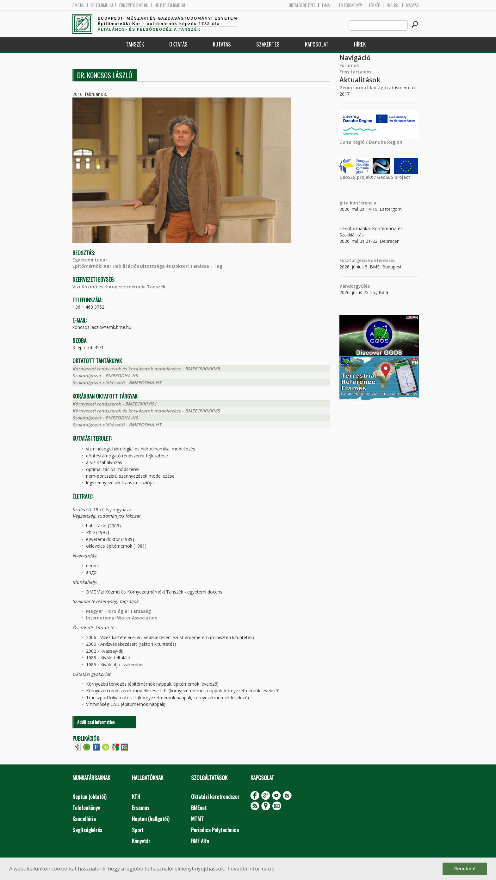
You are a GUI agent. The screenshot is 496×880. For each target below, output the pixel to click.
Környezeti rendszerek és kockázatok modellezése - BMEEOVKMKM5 (146, 369)
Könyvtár (141, 841)
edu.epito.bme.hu (133, 5)
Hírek (360, 44)
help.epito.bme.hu (170, 5)
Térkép (374, 5)
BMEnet (199, 808)
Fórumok (349, 65)
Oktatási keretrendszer (215, 797)
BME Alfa (200, 841)
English (393, 5)
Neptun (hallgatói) (150, 819)
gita (344, 203)
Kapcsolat (317, 44)
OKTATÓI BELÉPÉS (302, 5)
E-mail (327, 5)
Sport (138, 830)
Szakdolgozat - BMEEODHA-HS (105, 376)
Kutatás (222, 44)
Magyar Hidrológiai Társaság (118, 611)
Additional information (96, 722)
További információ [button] (251, 868)
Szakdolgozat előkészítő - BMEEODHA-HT (116, 383)
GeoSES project (393, 177)
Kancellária (84, 819)
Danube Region (385, 142)
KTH (136, 797)
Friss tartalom (355, 72)
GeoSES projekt (356, 177)
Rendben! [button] (464, 868)
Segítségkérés (87, 830)
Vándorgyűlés (354, 286)
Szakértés (268, 44)
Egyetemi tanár (89, 260)
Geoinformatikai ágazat (366, 88)
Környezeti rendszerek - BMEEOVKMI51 (114, 404)
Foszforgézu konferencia (367, 260)
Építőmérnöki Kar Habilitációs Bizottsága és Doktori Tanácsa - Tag (147, 266)
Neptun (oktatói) (89, 797)
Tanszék (135, 44)
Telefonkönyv (350, 5)
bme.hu (78, 5)
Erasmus (140, 808)
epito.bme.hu (102, 5)
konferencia (362, 203)
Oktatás (178, 44)
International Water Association (122, 618)
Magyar (412, 5)
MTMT (197, 819)
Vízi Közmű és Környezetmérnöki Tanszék (118, 287)
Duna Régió (352, 142)
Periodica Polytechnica (215, 830)
